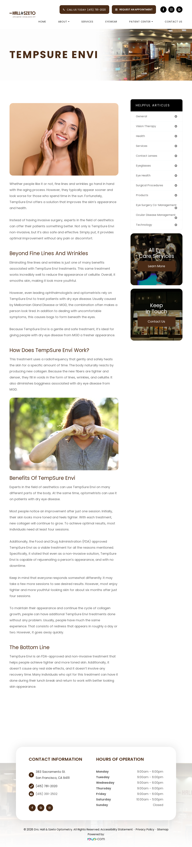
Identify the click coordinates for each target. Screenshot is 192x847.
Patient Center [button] (141, 21)
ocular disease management (147, 221)
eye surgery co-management (148, 208)
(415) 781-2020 (96, 9)
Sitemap (162, 829)
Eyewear (111, 21)
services (142, 147)
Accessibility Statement (116, 829)
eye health (144, 177)
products (142, 197)
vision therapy (147, 126)
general (142, 116)
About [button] (63, 21)
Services (87, 21)
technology (145, 233)
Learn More (156, 275)
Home (42, 21)
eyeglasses (144, 167)
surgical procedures (151, 187)
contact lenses (147, 157)
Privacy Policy (145, 829)
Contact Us (173, 21)
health (141, 137)
